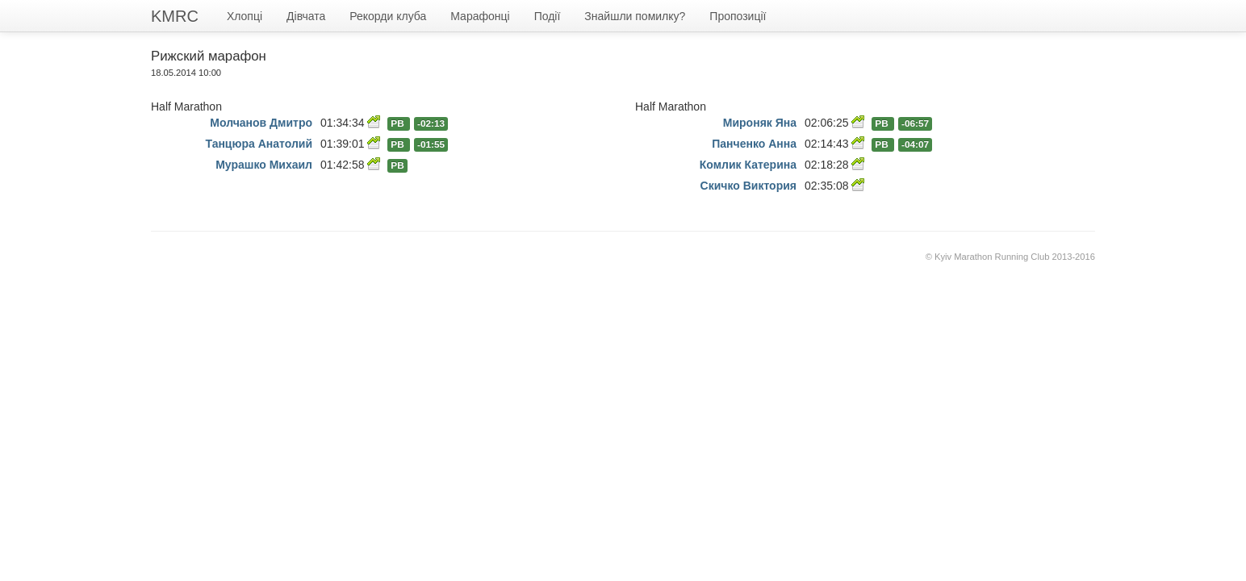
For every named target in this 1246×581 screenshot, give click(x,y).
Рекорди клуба (387, 16)
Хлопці (244, 16)
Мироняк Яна (760, 122)
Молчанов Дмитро (261, 122)
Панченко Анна (754, 143)
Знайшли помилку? (634, 16)
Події (547, 16)
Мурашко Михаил (263, 164)
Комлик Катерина (748, 164)
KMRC (175, 16)
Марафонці (479, 16)
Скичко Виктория (748, 185)
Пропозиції (737, 16)
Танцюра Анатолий (258, 143)
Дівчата (305, 16)
